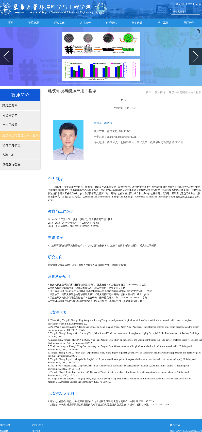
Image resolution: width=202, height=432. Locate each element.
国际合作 (189, 22)
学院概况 (33, 22)
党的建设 (137, 22)
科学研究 (111, 22)
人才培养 (85, 22)
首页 (10, 22)
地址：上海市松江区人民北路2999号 (186, 431)
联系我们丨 (182, 4)
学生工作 (163, 22)
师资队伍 (59, 22)
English (198, 4)
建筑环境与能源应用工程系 (185, 92)
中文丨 (191, 4)
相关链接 (4, 431)
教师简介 (160, 92)
